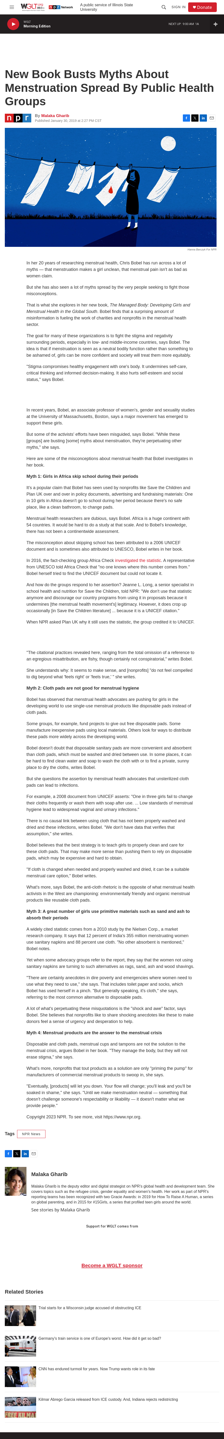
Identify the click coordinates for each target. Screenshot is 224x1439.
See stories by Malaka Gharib (60, 1210)
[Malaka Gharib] (15, 1181)
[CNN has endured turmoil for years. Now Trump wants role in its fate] (20, 1376)
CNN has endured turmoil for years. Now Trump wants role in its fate (96, 1369)
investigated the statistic (138, 560)
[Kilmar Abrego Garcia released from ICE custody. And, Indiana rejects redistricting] (20, 1407)
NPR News (31, 1134)
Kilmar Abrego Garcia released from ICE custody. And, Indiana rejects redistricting (108, 1399)
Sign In (179, 7)
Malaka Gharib (55, 115)
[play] (13, 24)
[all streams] (217, 24)
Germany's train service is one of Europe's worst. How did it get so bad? (99, 1338)
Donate (204, 7)
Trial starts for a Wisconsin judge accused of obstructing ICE (89, 1308)
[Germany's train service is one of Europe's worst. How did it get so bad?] (20, 1346)
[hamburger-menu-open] (11, 7)
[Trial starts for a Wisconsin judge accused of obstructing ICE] (20, 1315)
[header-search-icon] (163, 7)
